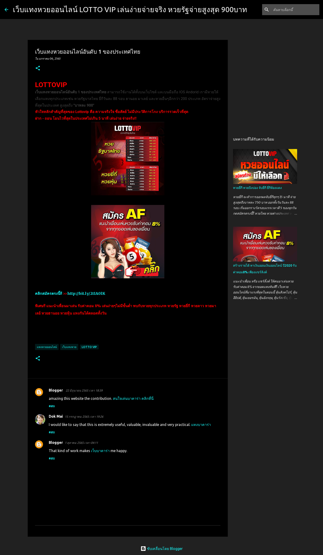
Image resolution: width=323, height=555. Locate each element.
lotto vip (89, 346)
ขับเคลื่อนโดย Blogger (162, 549)
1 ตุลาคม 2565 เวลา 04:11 (81, 442)
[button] (38, 68)
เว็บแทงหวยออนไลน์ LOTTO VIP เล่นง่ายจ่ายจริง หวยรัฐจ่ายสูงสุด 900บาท (130, 9)
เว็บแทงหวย (69, 346)
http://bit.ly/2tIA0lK (86, 293)
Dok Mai (56, 416)
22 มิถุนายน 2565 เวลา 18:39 (84, 390)
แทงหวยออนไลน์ (47, 346)
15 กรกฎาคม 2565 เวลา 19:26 (84, 416)
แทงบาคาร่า (201, 424)
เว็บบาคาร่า (100, 451)
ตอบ (52, 406)
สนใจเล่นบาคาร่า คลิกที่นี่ (133, 398)
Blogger (56, 390)
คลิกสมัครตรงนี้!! (48, 293)
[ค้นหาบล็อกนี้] (295, 9)
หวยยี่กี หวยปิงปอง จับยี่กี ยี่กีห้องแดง (257, 188)
